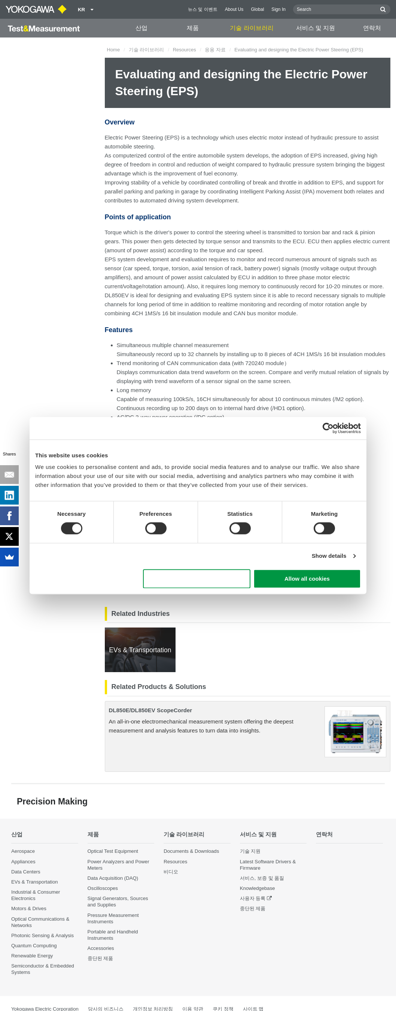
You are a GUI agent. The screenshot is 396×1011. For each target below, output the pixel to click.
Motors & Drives (28, 908)
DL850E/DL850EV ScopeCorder (150, 710)
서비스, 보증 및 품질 (262, 878)
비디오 (171, 872)
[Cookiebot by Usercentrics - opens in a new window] (328, 428)
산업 (141, 28)
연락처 (372, 28)
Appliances (23, 861)
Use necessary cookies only (196, 578)
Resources (184, 49)
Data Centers (25, 872)
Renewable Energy (32, 956)
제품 (193, 28)
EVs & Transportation (34, 882)
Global (257, 9)
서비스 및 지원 (315, 28)
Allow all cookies (307, 578)
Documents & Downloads (191, 851)
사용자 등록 (253, 898)
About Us (234, 9)
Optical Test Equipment (113, 851)
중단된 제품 (100, 958)
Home (113, 49)
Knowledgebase (257, 888)
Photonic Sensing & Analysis (42, 935)
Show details (329, 556)
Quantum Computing (34, 945)
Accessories (101, 948)
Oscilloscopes (103, 888)
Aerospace (23, 851)
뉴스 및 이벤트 (202, 9)
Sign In (278, 9)
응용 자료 (215, 49)
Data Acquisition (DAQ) (113, 878)
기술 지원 (250, 851)
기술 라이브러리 (251, 28)
